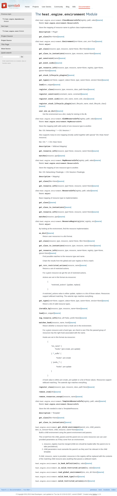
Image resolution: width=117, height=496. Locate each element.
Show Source (6, 48)
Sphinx (95, 493)
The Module (14, 20)
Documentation (84, 7)
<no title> (26, 489)
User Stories (46, 7)
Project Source (7, 40)
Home (27, 7)
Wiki (74, 7)
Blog (67, 7)
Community (58, 7)
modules (106, 489)
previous (93, 489)
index (114, 489)
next (100, 489)
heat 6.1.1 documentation (11, 489)
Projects (36, 7)
